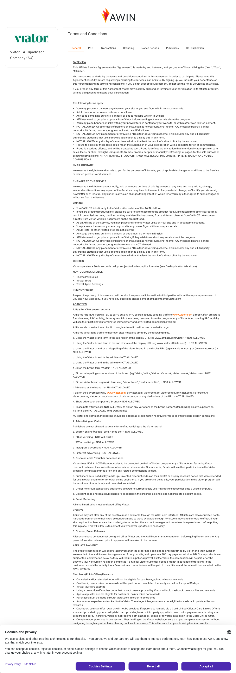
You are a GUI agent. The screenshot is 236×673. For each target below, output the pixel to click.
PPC (90, 48)
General (76, 48)
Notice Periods (150, 48)
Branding (128, 48)
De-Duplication (195, 48)
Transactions (108, 48)
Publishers (172, 48)
